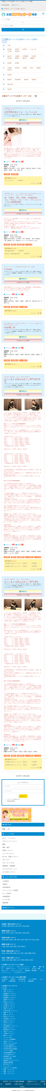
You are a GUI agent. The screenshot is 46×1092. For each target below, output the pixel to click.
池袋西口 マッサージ (9, 993)
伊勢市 (25, 49)
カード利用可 (33, 979)
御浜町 (26, 79)
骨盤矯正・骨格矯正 (8, 866)
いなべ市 (33, 49)
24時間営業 (6, 896)
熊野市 (17, 58)
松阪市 (9, 79)
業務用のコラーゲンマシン (11, 1060)
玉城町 (25, 68)
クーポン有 (6, 899)
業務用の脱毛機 (8, 1062)
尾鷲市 (17, 51)
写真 (18, 162)
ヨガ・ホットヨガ (8, 863)
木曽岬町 (25, 56)
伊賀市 (17, 49)
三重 (8, 45)
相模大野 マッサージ (9, 1030)
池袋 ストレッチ (8, 1070)
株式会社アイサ (8, 1064)
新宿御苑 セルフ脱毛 (9, 1056)
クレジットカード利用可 (10, 890)
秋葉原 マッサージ (9, 999)
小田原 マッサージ (9, 1003)
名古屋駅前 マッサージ (10, 1026)
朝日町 (9, 49)
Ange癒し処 (9, 327)
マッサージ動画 (8, 1050)
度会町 (9, 89)
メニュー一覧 (35, 183)
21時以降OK (6, 887)
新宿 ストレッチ (8, 1072)
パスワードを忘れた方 (13, 799)
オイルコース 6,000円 (14, 180)
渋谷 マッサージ (8, 991)
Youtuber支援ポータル (10, 1047)
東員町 (38, 68)
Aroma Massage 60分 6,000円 (17, 253)
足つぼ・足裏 (36, 968)
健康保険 (5, 902)
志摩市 (9, 63)
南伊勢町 (18, 79)
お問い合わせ (18, 1084)
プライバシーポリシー (33, 1084)
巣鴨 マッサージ (8, 1014)
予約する (24, 120)
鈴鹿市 (17, 63)
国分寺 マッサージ (9, 1016)
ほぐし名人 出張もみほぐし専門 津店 (21, 582)
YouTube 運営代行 (8, 1045)
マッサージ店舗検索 (9, 1039)
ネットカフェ (7, 1066)
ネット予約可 (6, 893)
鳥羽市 (9, 70)
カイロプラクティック (9, 869)
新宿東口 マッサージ (9, 995)
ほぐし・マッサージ (8, 838)
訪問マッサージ (7, 850)
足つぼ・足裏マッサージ (10, 856)
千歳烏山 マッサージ (9, 1018)
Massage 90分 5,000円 (14, 251)
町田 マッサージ (8, 1001)
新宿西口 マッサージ (9, 997)
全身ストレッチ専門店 (10, 1068)
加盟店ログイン (32, 1081)
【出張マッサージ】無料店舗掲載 (13, 1081)
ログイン (16, 5)
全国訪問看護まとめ (9, 1052)
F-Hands (8, 269)
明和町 (34, 79)
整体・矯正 (6, 847)
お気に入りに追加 (23, 123)
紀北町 (9, 58)
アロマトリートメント (9, 841)
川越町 (17, 56)
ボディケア (6, 859)
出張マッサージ (8, 1041)
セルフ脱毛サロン (8, 1054)
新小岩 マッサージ (9, 1020)
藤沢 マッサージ (8, 1035)
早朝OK (4, 884)
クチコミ (8, 162)
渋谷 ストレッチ (8, 1073)
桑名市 (25, 58)
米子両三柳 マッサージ (10, 1011)
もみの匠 (4, 988)
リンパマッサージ (8, 853)
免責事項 (8, 1084)
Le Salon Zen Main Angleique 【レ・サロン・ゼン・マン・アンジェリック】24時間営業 (22, 199)
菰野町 (32, 58)
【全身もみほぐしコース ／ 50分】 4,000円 (21, 563)
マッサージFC (7, 1037)
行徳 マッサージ (8, 1031)
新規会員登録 (11, 801)
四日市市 (10, 84)
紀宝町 (34, 56)
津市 (31, 68)
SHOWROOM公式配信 (10, 1049)
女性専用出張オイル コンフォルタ (20, 112)
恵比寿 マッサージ (9, 1007)
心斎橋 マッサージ (9, 1033)
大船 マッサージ (8, 1009)
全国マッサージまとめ (10, 1043)
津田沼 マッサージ (9, 1022)
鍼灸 (3, 844)
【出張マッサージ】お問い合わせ (13, 9)
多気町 (17, 68)
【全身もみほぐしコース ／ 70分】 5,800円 (21, 566)
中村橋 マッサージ (9, 1005)
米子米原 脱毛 (7, 1058)
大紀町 (9, 68)
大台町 (9, 51)
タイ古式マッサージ (8, 872)
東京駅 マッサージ (9, 1028)
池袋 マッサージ (8, 990)
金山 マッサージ (8, 1024)
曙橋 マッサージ (8, 1012)
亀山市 (9, 56)
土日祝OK (5, 881)
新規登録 (5, 5)
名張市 (9, 75)
